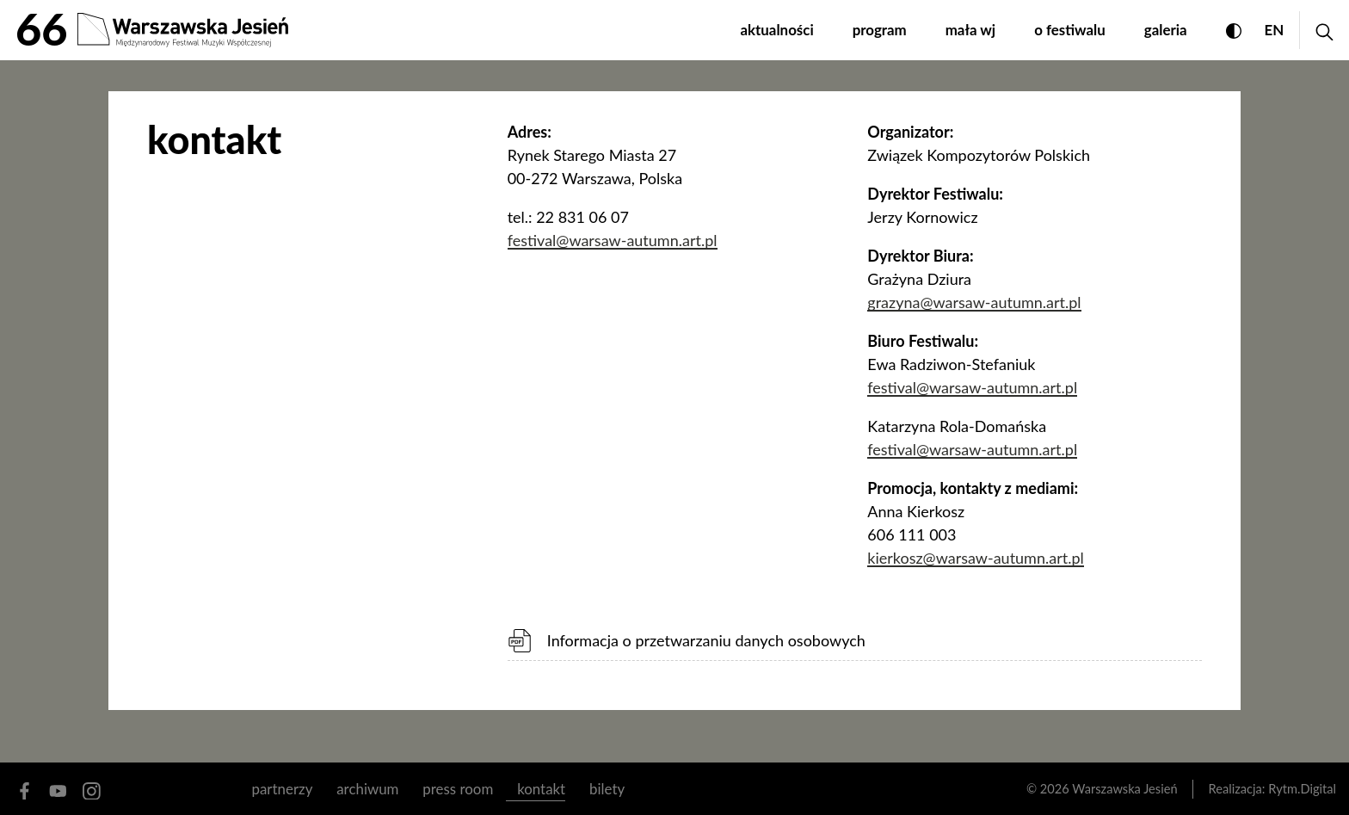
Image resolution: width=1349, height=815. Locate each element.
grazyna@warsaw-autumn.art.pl (974, 302)
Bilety (607, 789)
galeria (1165, 30)
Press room (457, 789)
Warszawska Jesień (1124, 788)
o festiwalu (1070, 30)
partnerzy (282, 789)
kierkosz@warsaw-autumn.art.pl (975, 557)
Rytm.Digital (1302, 788)
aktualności (776, 30)
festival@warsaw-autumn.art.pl (613, 240)
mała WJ (970, 30)
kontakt (541, 789)
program (880, 30)
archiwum (367, 789)
